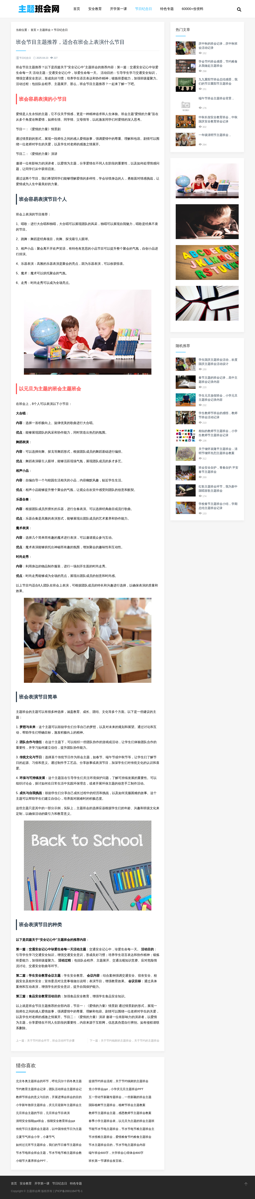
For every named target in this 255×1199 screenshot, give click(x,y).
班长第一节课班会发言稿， (107, 1160)
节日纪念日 (143, 9)
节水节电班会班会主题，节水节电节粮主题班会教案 (49, 1154)
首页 (76, 9)
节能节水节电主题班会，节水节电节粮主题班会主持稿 (121, 1130)
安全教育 (95, 9)
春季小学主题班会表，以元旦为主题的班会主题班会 (121, 1122)
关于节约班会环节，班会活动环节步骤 (51, 1040)
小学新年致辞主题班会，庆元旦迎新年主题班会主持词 (49, 1106)
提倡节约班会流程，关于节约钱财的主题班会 (118, 1081)
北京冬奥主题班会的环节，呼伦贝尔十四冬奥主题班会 (49, 1082)
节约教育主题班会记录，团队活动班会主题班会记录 (49, 1090)
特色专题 (167, 9)
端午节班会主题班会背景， (216, 98)
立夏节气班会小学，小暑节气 (35, 1136)
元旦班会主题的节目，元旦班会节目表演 (43, 1113)
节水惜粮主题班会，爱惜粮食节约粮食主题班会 (120, 1136)
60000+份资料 (192, 9)
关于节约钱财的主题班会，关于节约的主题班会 (130, 1040)
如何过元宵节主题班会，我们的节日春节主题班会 (49, 1144)
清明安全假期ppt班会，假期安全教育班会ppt (45, 1121)
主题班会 (45, 29)
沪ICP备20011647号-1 (68, 1191)
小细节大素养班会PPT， (32, 1160)
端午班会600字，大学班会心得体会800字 (116, 1152)
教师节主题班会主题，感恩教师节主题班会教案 (120, 1113)
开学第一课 (118, 9)
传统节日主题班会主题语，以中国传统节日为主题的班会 (49, 1130)
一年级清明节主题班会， (215, 135)
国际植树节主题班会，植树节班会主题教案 (117, 1105)
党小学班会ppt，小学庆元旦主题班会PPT (116, 1089)
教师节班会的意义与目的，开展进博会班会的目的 (49, 1097)
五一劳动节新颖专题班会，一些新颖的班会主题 (120, 1097)
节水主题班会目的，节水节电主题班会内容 (117, 1144)
